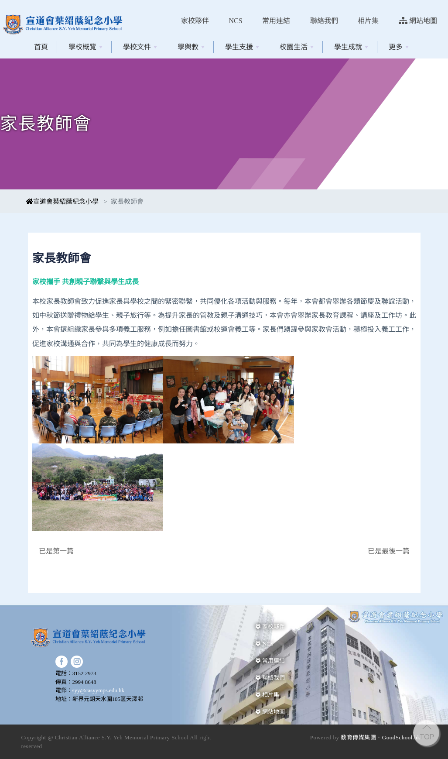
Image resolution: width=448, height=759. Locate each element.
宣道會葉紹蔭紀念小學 (62, 201)
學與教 (191, 47)
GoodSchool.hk (401, 737)
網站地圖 (418, 20)
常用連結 (276, 20)
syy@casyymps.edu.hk (98, 690)
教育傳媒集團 (358, 737)
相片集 (368, 20)
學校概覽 (85, 47)
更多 (399, 47)
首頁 (41, 47)
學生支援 (242, 47)
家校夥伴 (195, 20)
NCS (236, 20)
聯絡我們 (324, 20)
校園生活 (297, 47)
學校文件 (140, 47)
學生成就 (351, 47)
